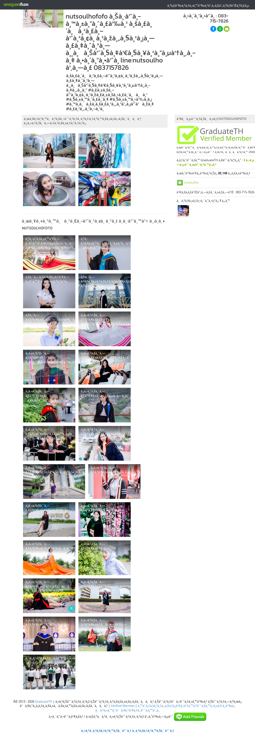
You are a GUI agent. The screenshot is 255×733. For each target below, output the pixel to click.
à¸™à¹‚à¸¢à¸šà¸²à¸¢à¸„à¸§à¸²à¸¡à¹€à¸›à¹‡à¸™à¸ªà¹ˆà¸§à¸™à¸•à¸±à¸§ (180, 706)
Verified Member (123, 706)
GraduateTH (43, 701)
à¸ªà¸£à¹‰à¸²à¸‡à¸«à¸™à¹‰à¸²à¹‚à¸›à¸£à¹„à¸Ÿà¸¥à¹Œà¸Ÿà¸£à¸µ (208, 5)
